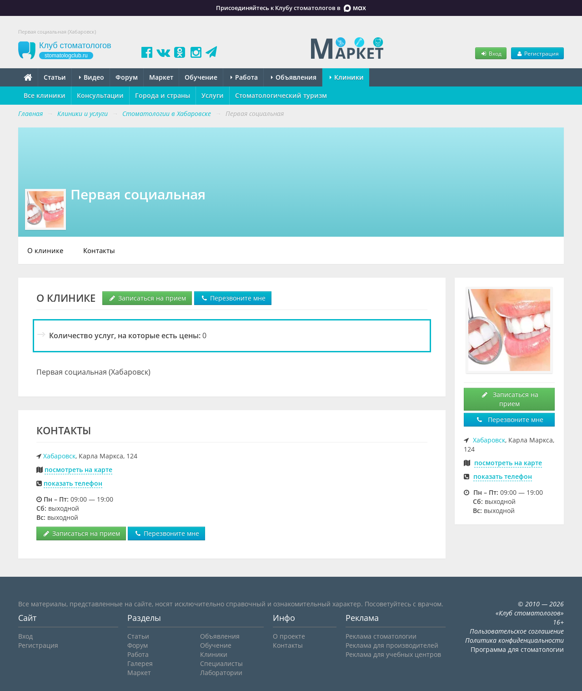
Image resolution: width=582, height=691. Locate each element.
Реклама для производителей (392, 645)
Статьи (55, 77)
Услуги (212, 95)
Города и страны (162, 95)
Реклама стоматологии (381, 636)
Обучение (201, 77)
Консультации (100, 95)
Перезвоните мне (233, 298)
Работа (244, 77)
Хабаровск (59, 456)
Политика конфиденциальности (514, 640)
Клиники (347, 77)
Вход (490, 53)
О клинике (45, 250)
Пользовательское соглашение (517, 631)
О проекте (289, 636)
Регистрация (537, 53)
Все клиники (44, 95)
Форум (126, 77)
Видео (91, 77)
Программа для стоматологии (517, 649)
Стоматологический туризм (281, 95)
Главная (30, 113)
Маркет (161, 77)
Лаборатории (221, 672)
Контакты (99, 250)
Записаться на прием (147, 298)
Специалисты (221, 663)
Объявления (293, 77)
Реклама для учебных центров (393, 654)
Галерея (140, 663)
